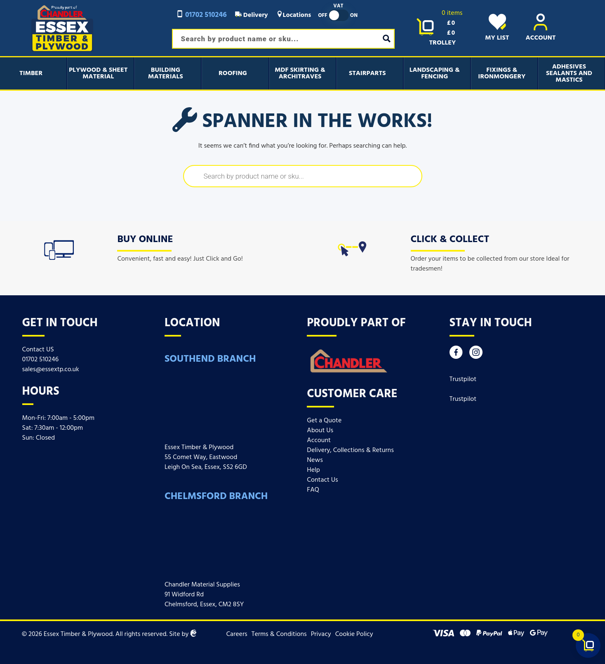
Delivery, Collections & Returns (350, 450)
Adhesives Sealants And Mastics (569, 73)
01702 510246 (201, 15)
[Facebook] (456, 354)
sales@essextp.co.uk (50, 369)
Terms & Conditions (279, 634)
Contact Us (322, 480)
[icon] (59, 248)
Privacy (321, 634)
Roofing (233, 73)
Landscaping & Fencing (435, 73)
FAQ (313, 490)
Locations (293, 15)
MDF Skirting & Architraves (300, 73)
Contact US (38, 349)
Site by (182, 634)
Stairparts (367, 73)
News (315, 460)
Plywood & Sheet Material (98, 73)
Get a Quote (324, 420)
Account (319, 440)
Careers (236, 634)
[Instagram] (476, 354)
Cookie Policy (354, 634)
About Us (320, 430)
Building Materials (165, 73)
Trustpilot (463, 379)
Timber (30, 73)
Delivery (251, 15)
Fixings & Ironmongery (501, 73)
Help (313, 470)
